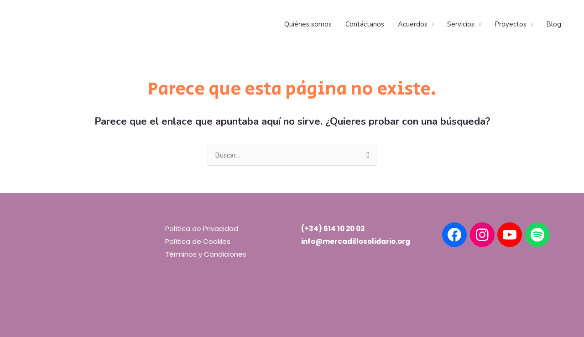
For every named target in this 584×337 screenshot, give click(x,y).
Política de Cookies (197, 241)
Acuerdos (413, 24)
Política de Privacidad (201, 228)
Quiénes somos (308, 24)
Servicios (460, 24)
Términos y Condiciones (205, 254)
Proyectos (511, 24)
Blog (553, 24)
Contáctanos (364, 24)
